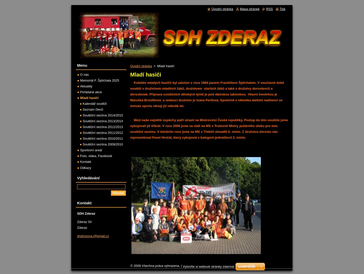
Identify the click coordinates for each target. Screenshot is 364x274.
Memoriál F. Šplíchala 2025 (99, 80)
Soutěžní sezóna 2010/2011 (103, 138)
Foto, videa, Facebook (96, 156)
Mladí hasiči (89, 98)
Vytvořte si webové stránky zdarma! (209, 268)
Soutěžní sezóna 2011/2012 (103, 133)
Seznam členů (93, 109)
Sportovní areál (91, 150)
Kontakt (85, 162)
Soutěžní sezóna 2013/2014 (103, 121)
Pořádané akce (91, 92)
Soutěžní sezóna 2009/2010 (103, 144)
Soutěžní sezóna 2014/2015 (103, 115)
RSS (269, 9)
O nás (84, 75)
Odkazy (85, 168)
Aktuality (86, 86)
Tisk (282, 9)
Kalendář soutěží (95, 104)
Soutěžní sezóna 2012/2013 (103, 127)
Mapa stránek (250, 9)
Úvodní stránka (141, 66)
